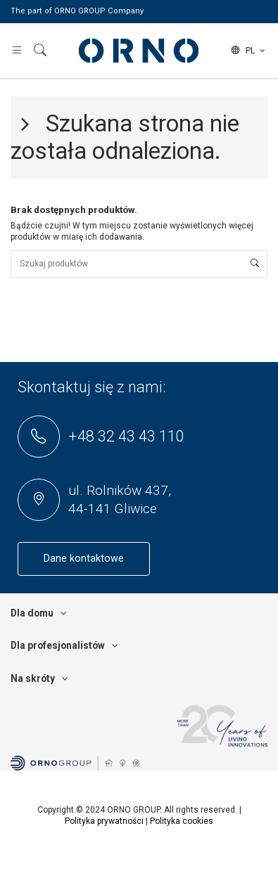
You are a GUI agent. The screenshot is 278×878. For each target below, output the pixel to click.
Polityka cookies (181, 821)
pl (249, 51)
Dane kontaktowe (84, 558)
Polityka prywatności (104, 821)
